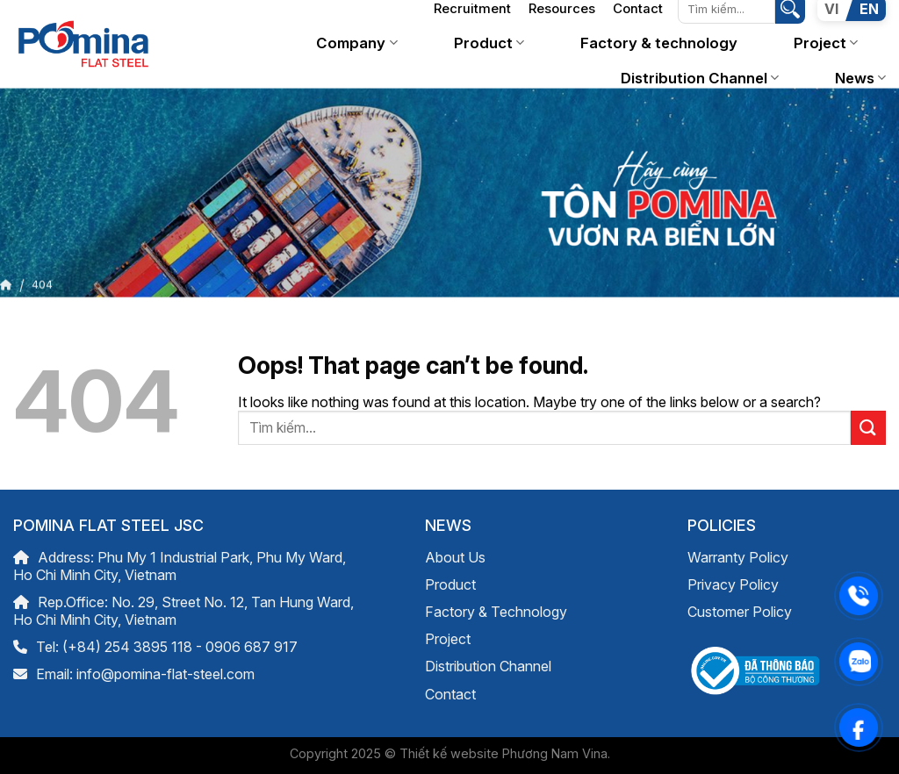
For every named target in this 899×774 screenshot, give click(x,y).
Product (489, 43)
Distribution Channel (700, 78)
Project (826, 43)
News (860, 78)
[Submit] (868, 428)
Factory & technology (658, 43)
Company (356, 43)
